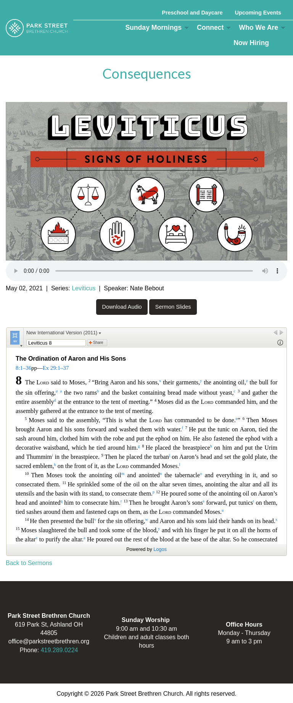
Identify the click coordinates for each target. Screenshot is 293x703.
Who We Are (258, 27)
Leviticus (83, 288)
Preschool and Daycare (192, 13)
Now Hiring (251, 43)
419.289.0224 (59, 650)
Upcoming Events (258, 13)
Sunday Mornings (153, 27)
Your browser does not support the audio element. (146, 271)
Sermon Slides (173, 307)
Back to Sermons (29, 563)
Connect (210, 27)
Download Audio (122, 307)
